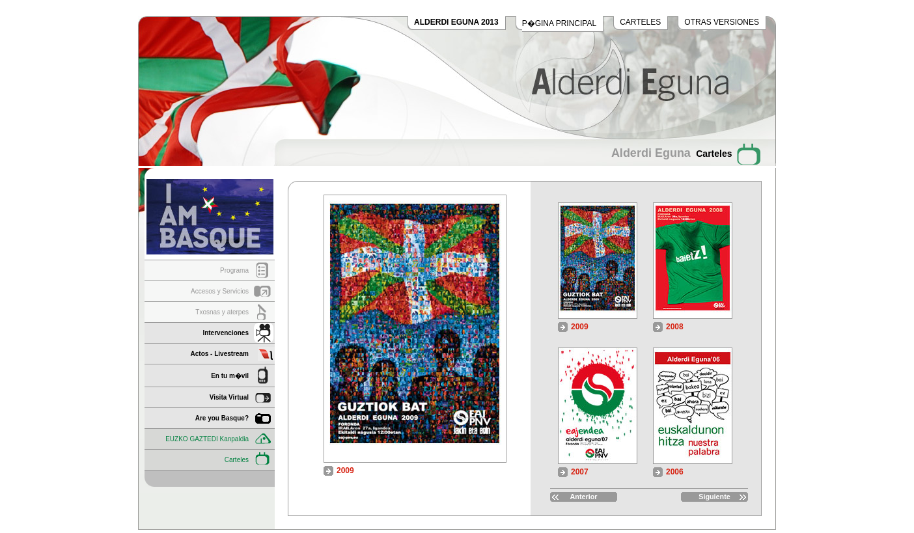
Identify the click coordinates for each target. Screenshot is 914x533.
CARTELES (640, 22)
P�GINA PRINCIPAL (559, 23)
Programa (234, 270)
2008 (675, 326)
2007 (580, 471)
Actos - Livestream (220, 353)
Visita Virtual (229, 397)
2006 (675, 471)
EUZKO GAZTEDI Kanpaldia (207, 439)
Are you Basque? (222, 418)
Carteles (237, 459)
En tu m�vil (230, 375)
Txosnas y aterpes (222, 312)
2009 (580, 326)
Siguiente (714, 496)
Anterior (584, 496)
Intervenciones (225, 332)
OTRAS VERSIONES (721, 22)
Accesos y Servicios (220, 291)
